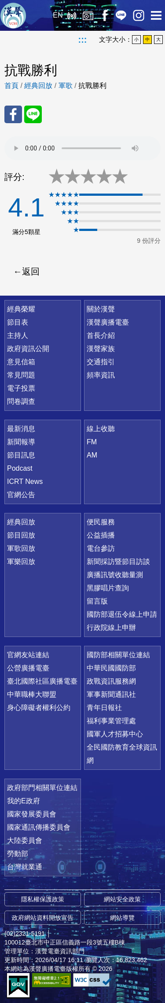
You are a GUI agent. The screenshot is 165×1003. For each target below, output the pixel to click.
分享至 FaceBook (13, 114)
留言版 (97, 601)
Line (121, 15)
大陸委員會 (24, 840)
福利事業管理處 (111, 721)
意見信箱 (21, 362)
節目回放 (21, 535)
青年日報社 (104, 707)
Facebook (104, 15)
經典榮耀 (21, 309)
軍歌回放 (21, 548)
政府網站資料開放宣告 (42, 917)
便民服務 (101, 522)
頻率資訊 (101, 375)
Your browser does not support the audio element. (82, 148)
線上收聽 (71, 15)
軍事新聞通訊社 (111, 694)
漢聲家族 (101, 348)
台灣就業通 (24, 867)
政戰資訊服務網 (111, 681)
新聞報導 (21, 442)
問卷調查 (21, 401)
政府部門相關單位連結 (42, 787)
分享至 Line (33, 114)
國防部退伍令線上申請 (122, 614)
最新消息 (21, 428)
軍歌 (66, 85)
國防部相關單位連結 (118, 655)
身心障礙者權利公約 (38, 707)
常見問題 (21, 375)
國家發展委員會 (31, 814)
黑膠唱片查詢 (108, 588)
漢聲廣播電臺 (13, 15)
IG (138, 15)
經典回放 (88, 15)
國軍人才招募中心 (115, 734)
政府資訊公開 (28, 348)
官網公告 (21, 494)
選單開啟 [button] (156, 15)
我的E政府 (23, 801)
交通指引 (101, 362)
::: (82, 39)
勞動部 (17, 853)
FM (92, 442)
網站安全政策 (122, 899)
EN (57, 15)
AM (92, 455)
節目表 (17, 322)
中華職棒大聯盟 (31, 694)
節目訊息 (21, 455)
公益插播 (101, 535)
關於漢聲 (101, 309)
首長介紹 (101, 335)
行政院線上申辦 (111, 627)
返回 (31, 271)
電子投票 (21, 388)
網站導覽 (122, 917)
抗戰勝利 (92, 85)
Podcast (20, 468)
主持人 (17, 335)
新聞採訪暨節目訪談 (118, 561)
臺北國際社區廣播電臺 (42, 681)
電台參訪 (101, 548)
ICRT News (25, 481)
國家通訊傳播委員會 (38, 827)
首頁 (11, 85)
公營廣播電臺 (28, 668)
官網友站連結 (28, 655)
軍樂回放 (21, 561)
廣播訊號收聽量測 (115, 574)
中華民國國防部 (111, 668)
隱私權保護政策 (42, 899)
